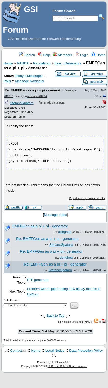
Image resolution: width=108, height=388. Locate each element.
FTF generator (38, 280)
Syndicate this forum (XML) (75, 321)
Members (62, 55)
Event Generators (68, 63)
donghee (64, 232)
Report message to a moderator (87, 198)
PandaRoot (41, 63)
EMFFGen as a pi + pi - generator (40, 226)
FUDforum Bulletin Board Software (67, 366)
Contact (16, 350)
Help (44, 55)
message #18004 (37, 96)
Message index (55, 215)
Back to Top (55, 316)
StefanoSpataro (22, 103)
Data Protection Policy (86, 350)
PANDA (23, 63)
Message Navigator (29, 81)
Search (27, 55)
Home (98, 55)
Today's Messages (28, 76)
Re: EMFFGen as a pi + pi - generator (34, 90)
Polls (7, 81)
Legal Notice (54, 350)
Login (81, 55)
